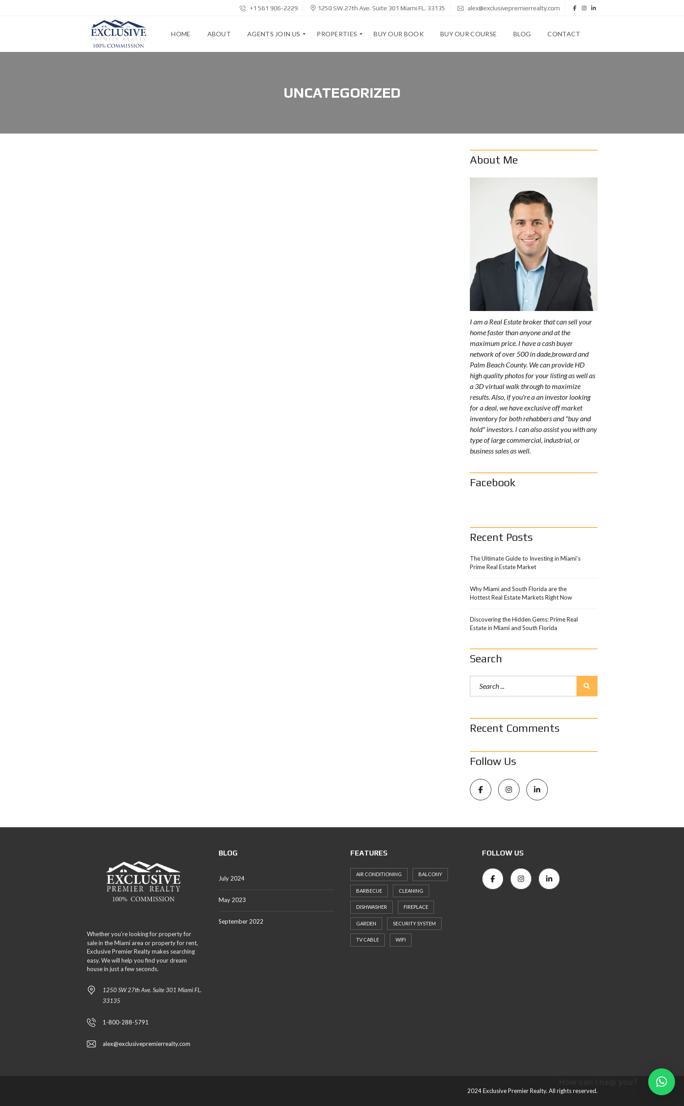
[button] (661, 1081)
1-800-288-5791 (126, 1022)
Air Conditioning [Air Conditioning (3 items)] (379, 874)
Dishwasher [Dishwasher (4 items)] (371, 907)
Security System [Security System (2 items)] (414, 923)
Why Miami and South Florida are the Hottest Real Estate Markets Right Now (521, 593)
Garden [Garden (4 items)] (366, 923)
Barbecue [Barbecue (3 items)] (369, 891)
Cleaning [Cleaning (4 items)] (411, 891)
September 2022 (241, 921)
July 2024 (232, 878)
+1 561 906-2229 (269, 8)
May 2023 (232, 899)
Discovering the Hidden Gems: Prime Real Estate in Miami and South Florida (524, 624)
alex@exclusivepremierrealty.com (508, 8)
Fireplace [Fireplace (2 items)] (416, 907)
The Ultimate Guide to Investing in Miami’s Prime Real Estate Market (525, 563)
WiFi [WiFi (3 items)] (401, 939)
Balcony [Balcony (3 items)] (430, 874)
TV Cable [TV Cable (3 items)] (367, 939)
